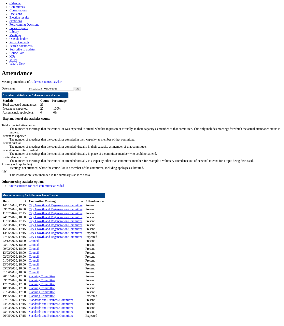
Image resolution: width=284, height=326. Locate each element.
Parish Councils (19, 42)
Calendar (15, 3)
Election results (19, 17)
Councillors (16, 53)
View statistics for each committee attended (36, 185)
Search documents (21, 46)
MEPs (13, 60)
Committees (17, 6)
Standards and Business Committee (51, 300)
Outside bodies (18, 38)
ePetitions (15, 21)
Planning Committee (42, 276)
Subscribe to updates (22, 49)
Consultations (18, 10)
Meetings (15, 35)
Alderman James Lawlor (45, 81)
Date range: (9, 88)
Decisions (15, 14)
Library (14, 31)
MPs (12, 56)
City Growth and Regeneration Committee (55, 205)
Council (34, 240)
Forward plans (18, 28)
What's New (17, 63)
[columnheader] (15, 201)
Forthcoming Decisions (24, 24)
